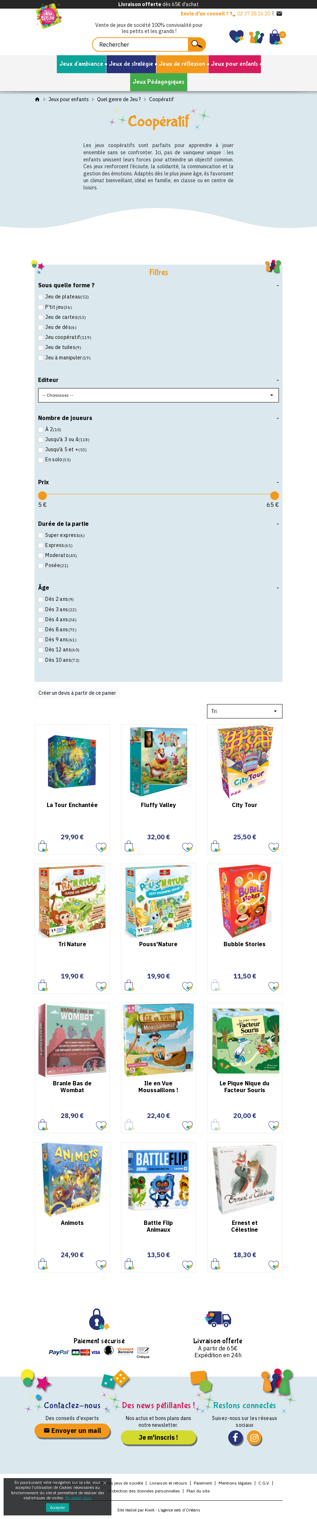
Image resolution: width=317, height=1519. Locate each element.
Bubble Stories (245, 944)
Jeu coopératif (67, 337)
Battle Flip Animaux (158, 1226)
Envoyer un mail (72, 1430)
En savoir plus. (78, 1497)
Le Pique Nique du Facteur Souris (245, 1087)
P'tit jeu (58, 307)
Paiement (203, 1483)
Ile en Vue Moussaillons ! (158, 1087)
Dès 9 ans (60, 639)
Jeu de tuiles (62, 347)
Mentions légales (235, 1483)
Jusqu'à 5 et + (65, 449)
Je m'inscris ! (158, 1437)
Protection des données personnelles (144, 1491)
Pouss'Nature (158, 944)
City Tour (244, 804)
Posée (56, 565)
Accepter (57, 1507)
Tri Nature (72, 944)
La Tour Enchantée (72, 804)
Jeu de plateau (66, 296)
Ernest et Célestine (244, 1226)
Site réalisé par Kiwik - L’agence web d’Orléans (158, 1510)
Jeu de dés (60, 327)
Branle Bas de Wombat (72, 1087)
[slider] (42, 495)
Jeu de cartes (65, 317)
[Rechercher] (149, 44)
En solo (57, 459)
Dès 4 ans (60, 619)
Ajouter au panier (43, 846)
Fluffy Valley (158, 804)
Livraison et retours (168, 1483)
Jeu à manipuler (67, 357)
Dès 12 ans (61, 649)
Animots (72, 1222)
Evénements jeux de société (116, 1483)
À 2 (52, 429)
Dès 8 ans (60, 629)
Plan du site (198, 1491)
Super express (64, 535)
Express (58, 545)
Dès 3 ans (60, 609)
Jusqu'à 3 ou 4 (66, 439)
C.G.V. (264, 1483)
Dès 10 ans (61, 660)
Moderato (60, 555)
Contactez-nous (72, 1405)
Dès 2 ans (59, 599)
